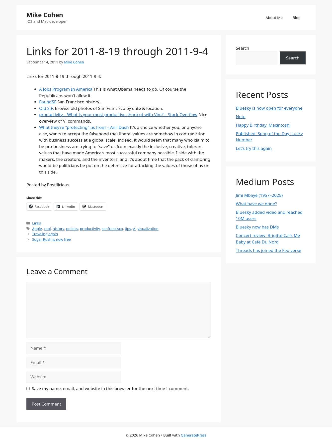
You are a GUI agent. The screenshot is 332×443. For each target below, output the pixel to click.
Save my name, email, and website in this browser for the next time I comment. (110, 388)
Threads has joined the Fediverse (268, 250)
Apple (37, 228)
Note (241, 116)
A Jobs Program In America (65, 89)
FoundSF (47, 102)
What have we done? (256, 204)
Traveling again (45, 233)
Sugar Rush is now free (51, 239)
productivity (90, 228)
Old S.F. (46, 108)
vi (134, 228)
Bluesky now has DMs (257, 227)
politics (72, 228)
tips (128, 228)
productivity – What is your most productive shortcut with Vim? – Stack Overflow (118, 114)
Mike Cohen (44, 14)
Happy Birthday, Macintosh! (263, 125)
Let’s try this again (254, 148)
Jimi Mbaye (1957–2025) (259, 195)
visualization (148, 228)
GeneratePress (193, 435)
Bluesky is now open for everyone (269, 108)
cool (47, 228)
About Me (274, 17)
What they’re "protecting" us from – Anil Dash (84, 127)
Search (242, 48)
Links (36, 223)
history (58, 228)
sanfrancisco (112, 228)
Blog (297, 17)
